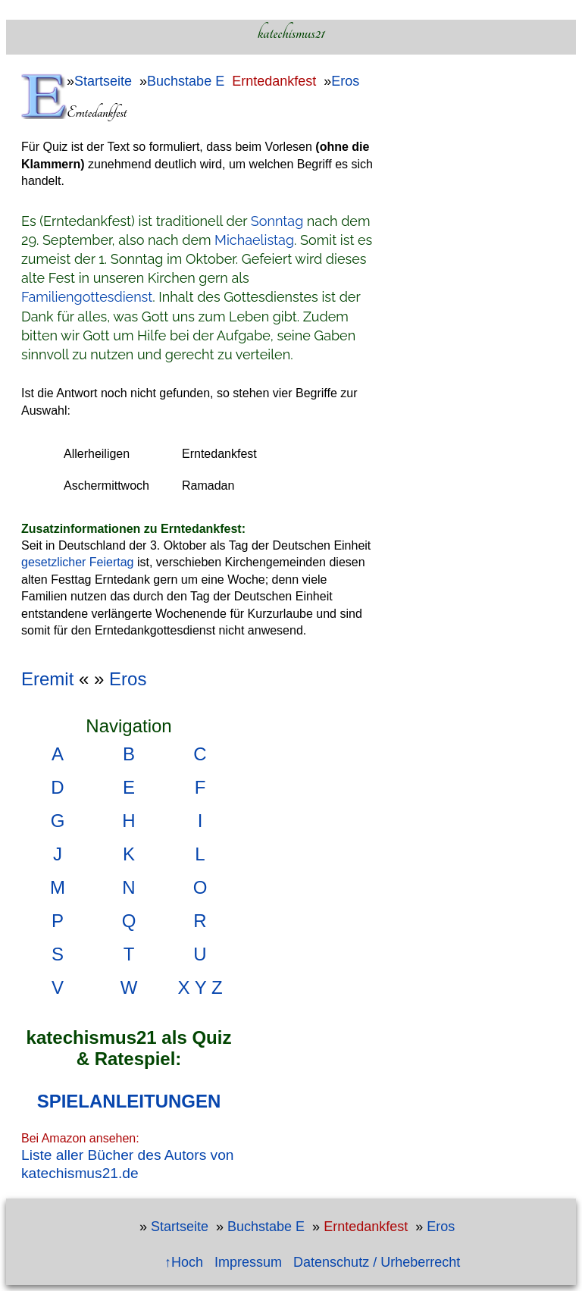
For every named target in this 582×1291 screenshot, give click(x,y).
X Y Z (199, 987)
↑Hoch (183, 1262)
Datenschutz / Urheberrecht (376, 1262)
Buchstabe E (185, 81)
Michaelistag (254, 240)
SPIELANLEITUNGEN (129, 1101)
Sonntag (277, 221)
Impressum (248, 1262)
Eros (345, 81)
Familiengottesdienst (86, 297)
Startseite (103, 81)
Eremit (47, 679)
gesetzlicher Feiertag (77, 562)
